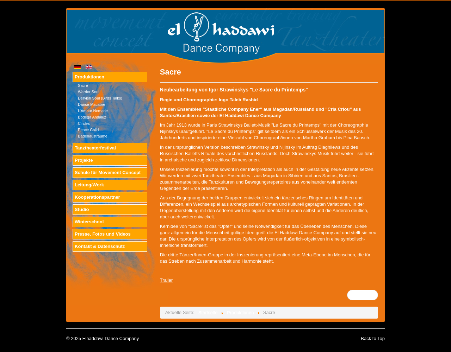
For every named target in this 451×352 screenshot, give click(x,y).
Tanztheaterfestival (95, 148)
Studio (82, 209)
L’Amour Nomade (93, 111)
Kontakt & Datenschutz (100, 246)
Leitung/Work (89, 184)
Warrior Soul (88, 92)
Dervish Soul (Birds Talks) (100, 98)
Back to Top (373, 338)
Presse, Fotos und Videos (103, 234)
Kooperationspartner (97, 197)
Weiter (362, 294)
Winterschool (89, 221)
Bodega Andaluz (92, 117)
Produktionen (89, 76)
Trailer (166, 280)
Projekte (84, 160)
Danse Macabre (91, 104)
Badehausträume (92, 136)
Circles (84, 123)
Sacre (83, 85)
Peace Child (88, 130)
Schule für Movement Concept (108, 172)
